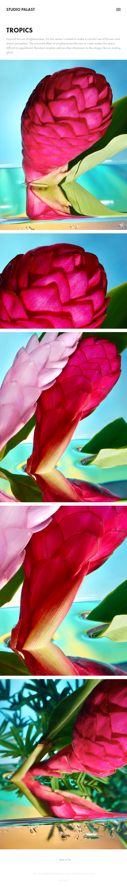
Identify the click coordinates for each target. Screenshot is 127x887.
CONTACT (63, 880)
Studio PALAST (20, 9)
